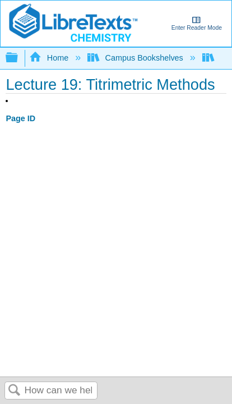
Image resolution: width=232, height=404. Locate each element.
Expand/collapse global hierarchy (19, 58)
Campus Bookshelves (136, 57)
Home (50, 57)
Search (14, 391)
